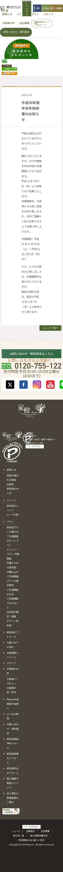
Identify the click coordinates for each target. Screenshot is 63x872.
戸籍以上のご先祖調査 (12, 574)
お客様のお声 (12, 671)
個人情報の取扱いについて (12, 783)
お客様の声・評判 (11, 690)
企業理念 (30, 831)
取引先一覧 (18, 835)
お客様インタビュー (12, 681)
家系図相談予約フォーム (12, 743)
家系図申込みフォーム (12, 770)
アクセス (27, 8)
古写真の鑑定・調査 (12, 614)
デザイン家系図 (12, 623)
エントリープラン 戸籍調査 (13, 554)
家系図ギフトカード (12, 634)
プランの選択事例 (12, 583)
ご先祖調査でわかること (12, 603)
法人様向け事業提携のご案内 (12, 798)
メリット (11, 500)
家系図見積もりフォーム (12, 758)
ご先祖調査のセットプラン (12, 541)
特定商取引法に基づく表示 (31, 840)
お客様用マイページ (12, 655)
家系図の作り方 (12, 491)
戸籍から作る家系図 (12, 565)
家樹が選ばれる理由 (12, 478)
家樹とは (11, 469)
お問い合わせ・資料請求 (12, 729)
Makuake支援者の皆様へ (13, 704)
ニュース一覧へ (50, 327)
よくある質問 (12, 716)
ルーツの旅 (12, 514)
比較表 (10, 484)
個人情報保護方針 (39, 835)
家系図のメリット (12, 508)
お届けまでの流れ (12, 645)
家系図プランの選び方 (12, 530)
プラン (10, 521)
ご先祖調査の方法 (12, 592)
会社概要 (45, 831)
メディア (11, 663)
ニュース (15, 831)
